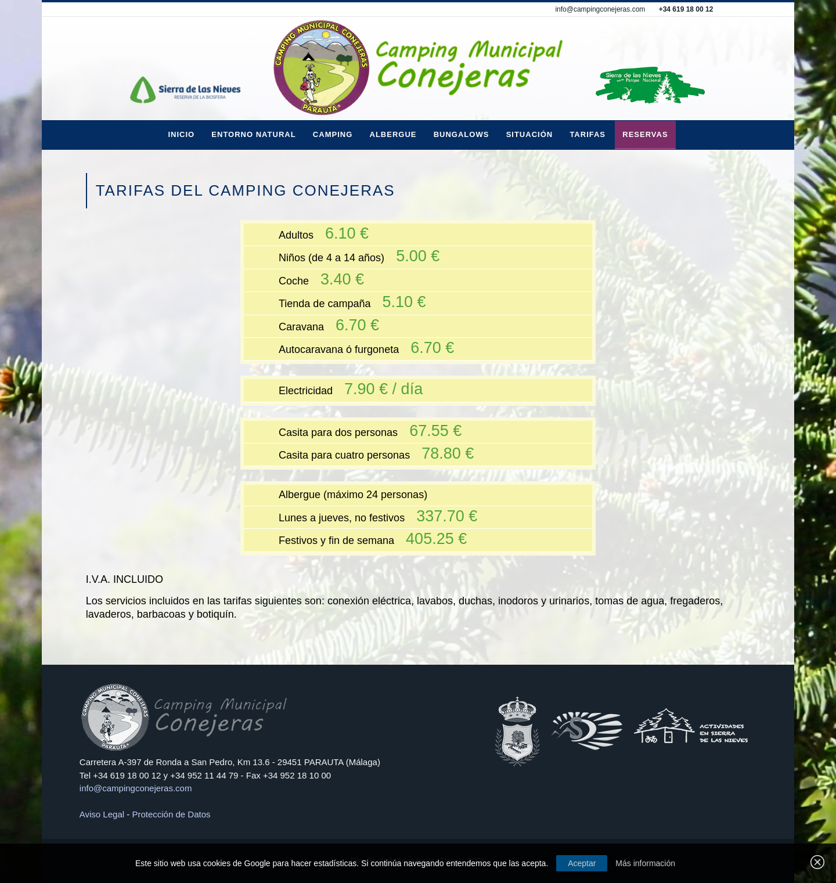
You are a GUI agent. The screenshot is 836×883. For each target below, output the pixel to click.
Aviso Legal (102, 814)
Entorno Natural (253, 134)
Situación (529, 134)
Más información (645, 863)
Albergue (393, 134)
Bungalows (461, 134)
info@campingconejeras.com (600, 9)
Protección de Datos (171, 814)
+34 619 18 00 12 (686, 9)
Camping (332, 134)
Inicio (181, 134)
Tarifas (588, 134)
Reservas (645, 134)
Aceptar (582, 863)
